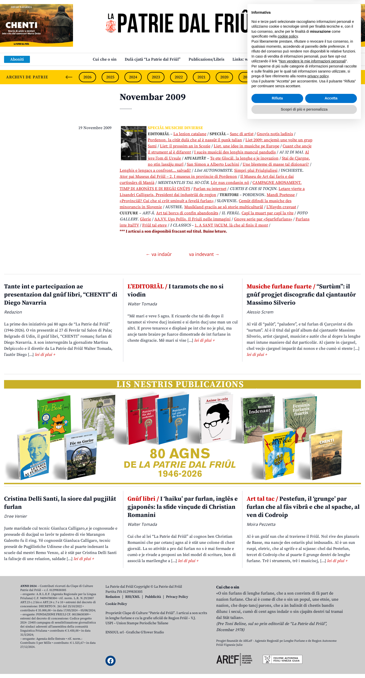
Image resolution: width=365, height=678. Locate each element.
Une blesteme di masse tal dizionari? (276, 164)
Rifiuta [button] (277, 653)
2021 (201, 77)
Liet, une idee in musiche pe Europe (246, 146)
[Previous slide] (69, 77)
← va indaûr (159, 254)
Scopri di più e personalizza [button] (304, 664)
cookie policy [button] (288, 591)
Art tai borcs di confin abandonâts (187, 213)
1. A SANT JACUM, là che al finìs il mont (231, 225)
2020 (224, 77)
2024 (133, 77)
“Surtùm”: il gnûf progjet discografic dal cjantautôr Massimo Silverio (301, 295)
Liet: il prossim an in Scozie (185, 146)
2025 (110, 77)
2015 (338, 77)
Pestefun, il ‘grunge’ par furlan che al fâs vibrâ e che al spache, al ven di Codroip (303, 507)
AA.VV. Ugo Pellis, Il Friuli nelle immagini (192, 219)
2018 (270, 77)
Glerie (145, 219)
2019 (247, 77)
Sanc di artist (241, 133)
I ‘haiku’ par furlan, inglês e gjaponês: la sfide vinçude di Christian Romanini (182, 507)
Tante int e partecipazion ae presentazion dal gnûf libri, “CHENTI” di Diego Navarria (60, 295)
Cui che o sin (105, 59)
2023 (156, 77)
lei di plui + (45, 354)
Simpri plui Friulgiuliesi (256, 170)
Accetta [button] (331, 653)
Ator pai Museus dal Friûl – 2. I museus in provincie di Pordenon (178, 176)
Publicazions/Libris (206, 59)
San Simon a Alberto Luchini (213, 164)
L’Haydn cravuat (281, 207)
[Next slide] (357, 77)
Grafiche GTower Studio (145, 632)
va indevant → (204, 254)
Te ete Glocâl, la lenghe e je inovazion (244, 158)
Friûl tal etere (154, 225)
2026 (87, 77)
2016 (316, 77)
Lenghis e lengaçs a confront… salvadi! (155, 170)
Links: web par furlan (252, 59)
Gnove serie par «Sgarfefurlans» (263, 219)
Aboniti (17, 59)
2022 (179, 77)
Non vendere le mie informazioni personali (312, 616)
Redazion (112, 597)
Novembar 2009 (153, 97)
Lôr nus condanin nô (230, 182)
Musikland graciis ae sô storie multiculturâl (223, 207)
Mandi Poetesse (281, 194)
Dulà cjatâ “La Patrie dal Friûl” (152, 59)
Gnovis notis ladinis (275, 133)
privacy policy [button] (317, 631)
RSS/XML (132, 597)
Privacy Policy (177, 597)
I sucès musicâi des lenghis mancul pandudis (235, 152)
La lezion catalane (189, 133)
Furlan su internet (209, 188)
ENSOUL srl (114, 632)
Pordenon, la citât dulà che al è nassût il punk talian (195, 140)
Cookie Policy (116, 604)
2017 (293, 77)
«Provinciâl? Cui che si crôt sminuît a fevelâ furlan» (167, 200)
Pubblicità (153, 597)
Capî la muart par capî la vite (268, 213)
